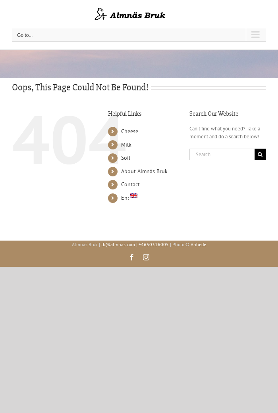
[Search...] (222, 154)
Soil (125, 157)
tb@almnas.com (118, 244)
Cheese (129, 131)
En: (129, 197)
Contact (130, 184)
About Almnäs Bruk (144, 171)
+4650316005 (154, 244)
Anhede (198, 244)
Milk (126, 144)
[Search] (260, 154)
